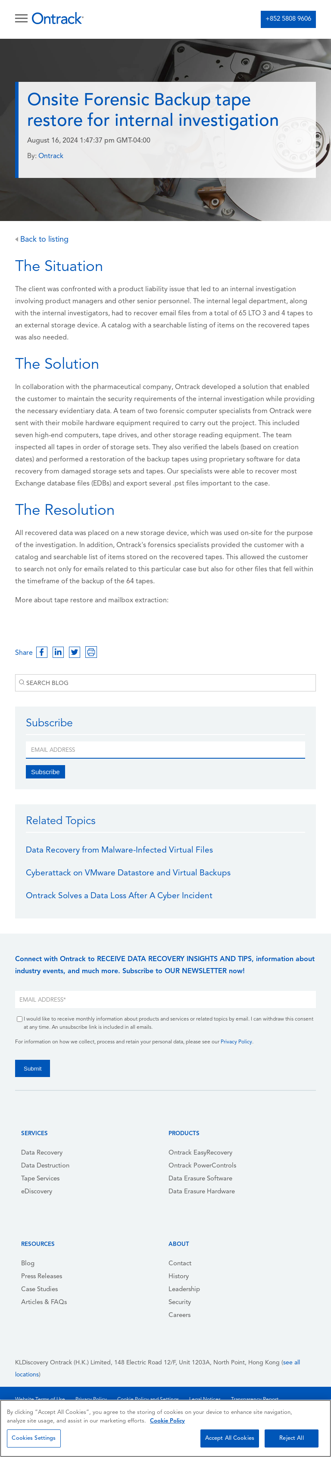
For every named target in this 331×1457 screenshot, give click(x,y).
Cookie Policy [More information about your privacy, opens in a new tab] (167, 1421)
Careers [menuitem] (179, 1315)
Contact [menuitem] (180, 1264)
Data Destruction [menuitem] (45, 1166)
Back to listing (42, 240)
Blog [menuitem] (27, 1264)
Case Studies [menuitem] (39, 1289)
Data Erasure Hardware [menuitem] (202, 1192)
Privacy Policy (236, 1042)
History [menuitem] (179, 1276)
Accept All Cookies (229, 1438)
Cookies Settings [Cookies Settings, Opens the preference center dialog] (34, 1438)
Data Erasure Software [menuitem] (200, 1179)
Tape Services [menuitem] (40, 1179)
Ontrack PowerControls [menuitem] (202, 1166)
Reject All (291, 1438)
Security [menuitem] (180, 1302)
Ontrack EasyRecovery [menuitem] (200, 1153)
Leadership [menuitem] (184, 1289)
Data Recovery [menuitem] (41, 1153)
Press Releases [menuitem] (41, 1276)
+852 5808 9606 (288, 19)
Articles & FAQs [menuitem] (44, 1302)
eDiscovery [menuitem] (36, 1192)
